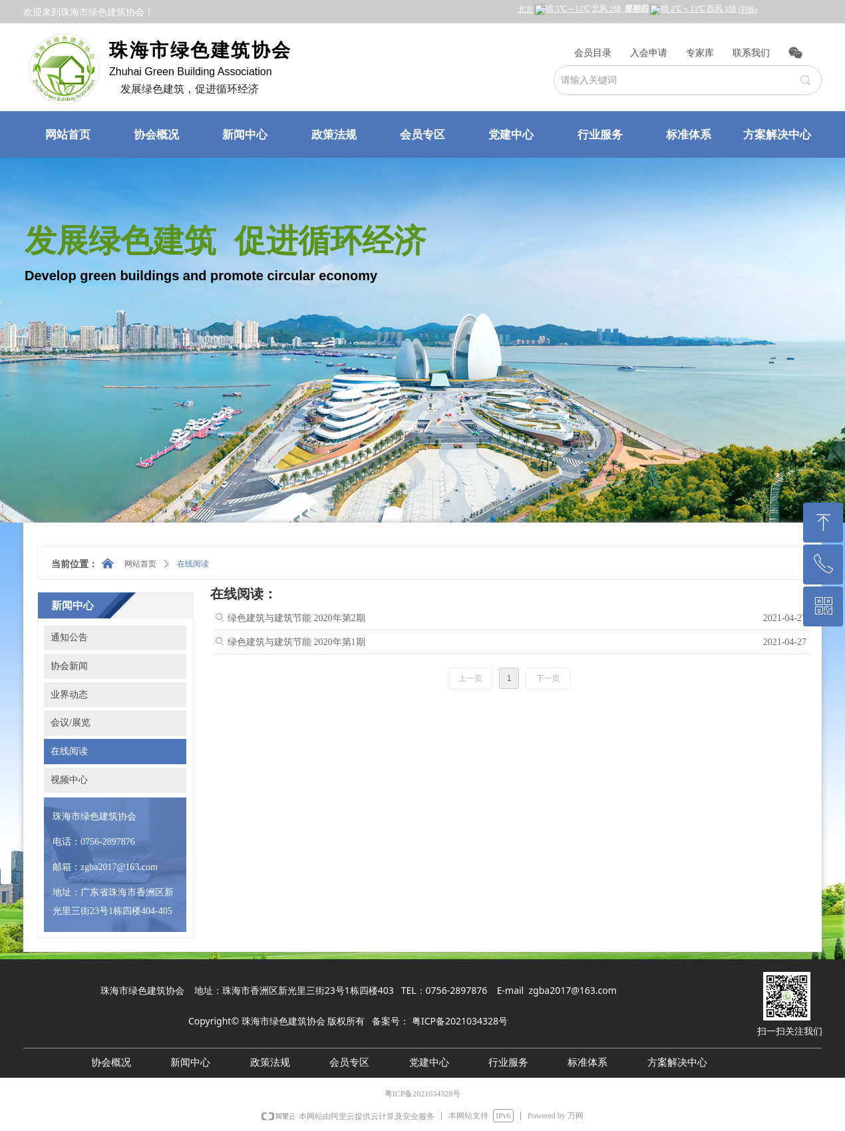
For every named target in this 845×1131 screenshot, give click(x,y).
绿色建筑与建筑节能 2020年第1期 (296, 642)
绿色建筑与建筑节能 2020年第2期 (296, 618)
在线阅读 (193, 563)
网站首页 (140, 563)
